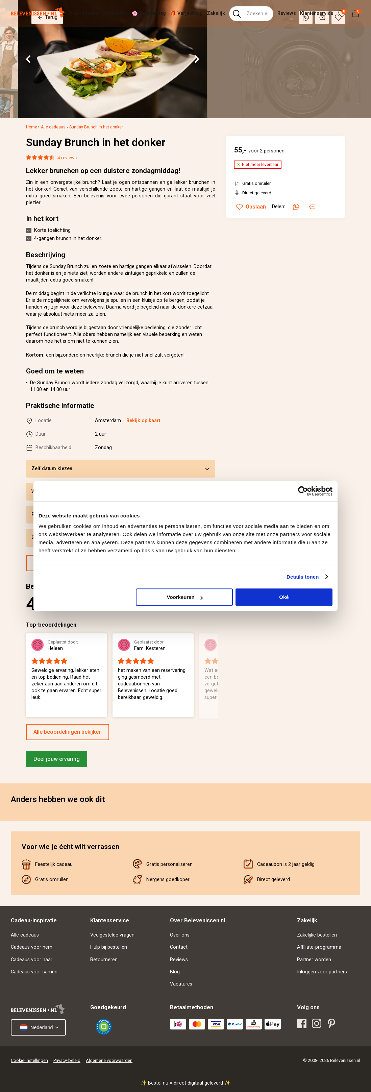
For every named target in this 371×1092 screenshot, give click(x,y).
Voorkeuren (184, 597)
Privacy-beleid (66, 1060)
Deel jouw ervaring (56, 759)
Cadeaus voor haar (31, 960)
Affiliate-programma (319, 947)
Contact (179, 947)
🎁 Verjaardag (186, 13)
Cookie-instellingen (29, 1060)
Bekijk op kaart (143, 420)
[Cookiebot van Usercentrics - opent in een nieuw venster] (302, 491)
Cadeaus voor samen (34, 972)
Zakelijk (216, 13)
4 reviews (67, 157)
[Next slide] (196, 59)
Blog (175, 972)
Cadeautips (115, 13)
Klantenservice (316, 13)
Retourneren (104, 960)
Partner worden (314, 960)
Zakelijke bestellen (317, 935)
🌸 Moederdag (149, 13)
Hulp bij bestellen (108, 947)
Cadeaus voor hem (31, 947)
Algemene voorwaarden (109, 1060)
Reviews (286, 13)
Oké (284, 597)
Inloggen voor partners (322, 972)
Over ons (180, 935)
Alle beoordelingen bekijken (67, 732)
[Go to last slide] (28, 59)
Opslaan (251, 206)
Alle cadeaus (83, 13)
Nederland (36, 1027)
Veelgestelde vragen (112, 935)
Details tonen (303, 577)
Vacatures (181, 984)
